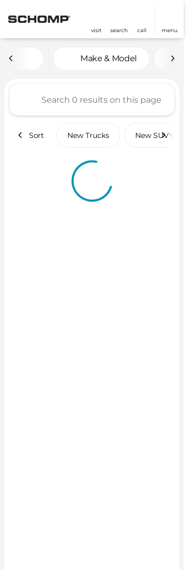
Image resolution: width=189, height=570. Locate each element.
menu (170, 30)
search (119, 30)
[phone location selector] (142, 15)
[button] (96, 19)
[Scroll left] (11, 59)
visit (96, 30)
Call (142, 30)
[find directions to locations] (96, 15)
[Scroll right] (172, 59)
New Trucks (88, 135)
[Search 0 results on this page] (92, 99)
